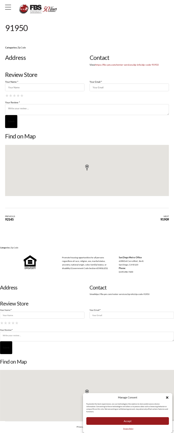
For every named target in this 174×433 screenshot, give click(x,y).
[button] (167, 397)
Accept (128, 421)
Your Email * (96, 81)
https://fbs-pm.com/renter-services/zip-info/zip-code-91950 (127, 64)
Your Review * (12, 102)
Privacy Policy (128, 429)
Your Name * (11, 81)
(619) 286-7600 (126, 272)
